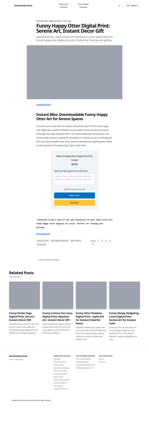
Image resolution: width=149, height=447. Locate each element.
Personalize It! (43, 352)
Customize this (43, 146)
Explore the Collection (65, 5)
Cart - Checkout (132, 5)
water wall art (76, 359)
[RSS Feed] (119, 5)
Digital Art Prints (55, 21)
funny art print (42, 359)
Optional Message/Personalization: (71, 212)
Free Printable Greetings (85, 5)
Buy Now (74, 244)
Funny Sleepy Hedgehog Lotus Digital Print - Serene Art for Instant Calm (124, 437)
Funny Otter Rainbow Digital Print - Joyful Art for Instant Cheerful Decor (90, 437)
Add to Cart (74, 237)
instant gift (41, 363)
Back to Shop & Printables (48, 378)
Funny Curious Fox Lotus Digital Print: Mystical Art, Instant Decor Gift (57, 435)
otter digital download (59, 359)
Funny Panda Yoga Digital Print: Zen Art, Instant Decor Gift (22, 435)
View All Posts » (15, 395)
